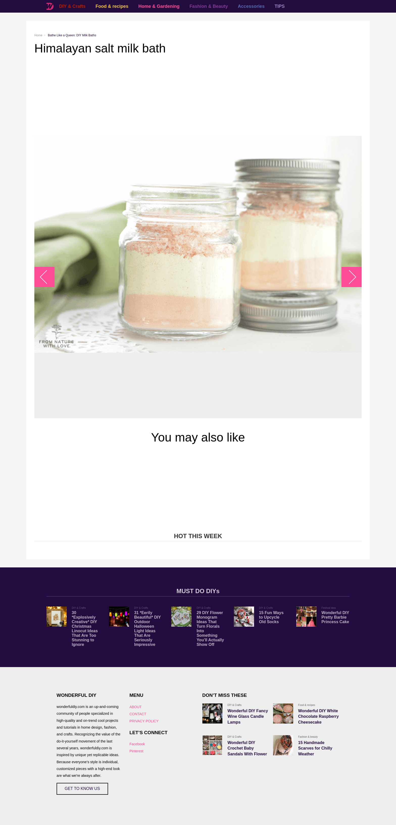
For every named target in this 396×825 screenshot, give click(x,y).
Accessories (251, 6)
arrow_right (349, 277)
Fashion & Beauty (208, 6)
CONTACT (137, 714)
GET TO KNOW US (82, 788)
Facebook (137, 744)
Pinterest (136, 751)
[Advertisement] (185, 95)
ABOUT (135, 707)
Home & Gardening (159, 6)
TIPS (280, 6)
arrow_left (47, 277)
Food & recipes (111, 6)
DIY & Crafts (72, 6)
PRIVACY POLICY (143, 721)
